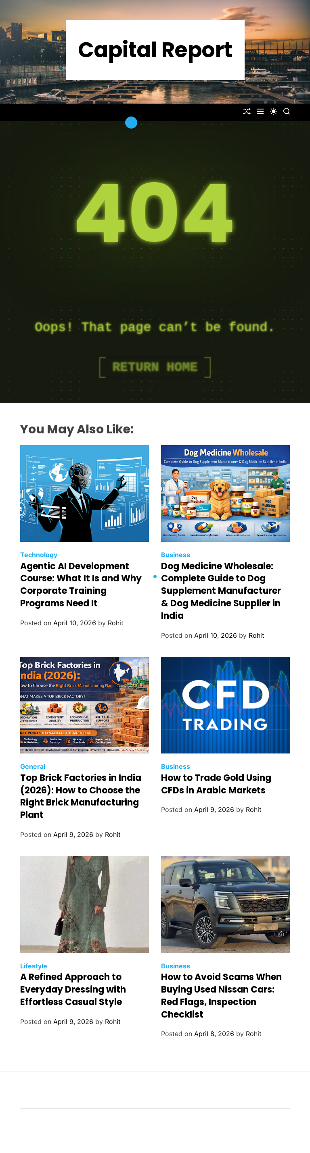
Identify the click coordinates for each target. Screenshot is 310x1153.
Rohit (116, 623)
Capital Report (155, 50)
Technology (38, 555)
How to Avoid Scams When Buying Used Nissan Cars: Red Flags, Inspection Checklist (221, 995)
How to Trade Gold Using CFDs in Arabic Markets (216, 784)
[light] (273, 111)
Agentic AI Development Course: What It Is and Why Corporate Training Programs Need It (81, 585)
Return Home (154, 367)
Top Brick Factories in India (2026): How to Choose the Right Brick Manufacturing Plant (80, 796)
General (32, 766)
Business (175, 555)
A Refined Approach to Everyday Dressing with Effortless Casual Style (73, 989)
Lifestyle (33, 966)
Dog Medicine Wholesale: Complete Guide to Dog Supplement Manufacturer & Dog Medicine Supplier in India (221, 591)
